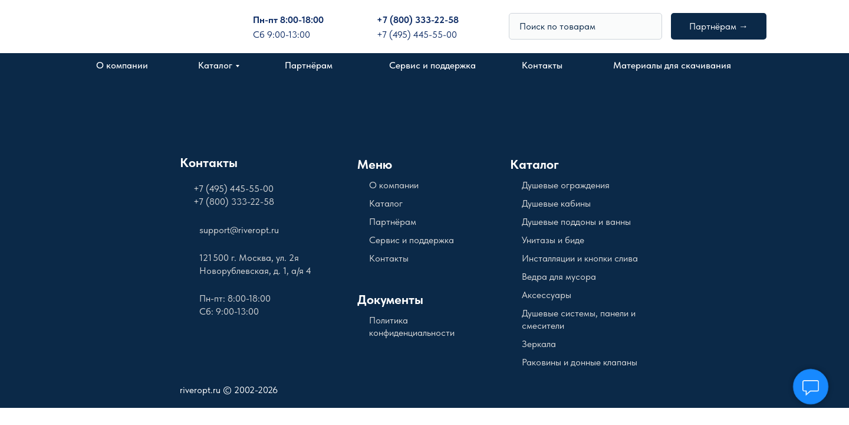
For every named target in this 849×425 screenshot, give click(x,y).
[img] (648, 26)
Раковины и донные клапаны (579, 362)
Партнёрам (309, 65)
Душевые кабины (556, 203)
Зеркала (539, 343)
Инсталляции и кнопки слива (580, 258)
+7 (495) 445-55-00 (417, 34)
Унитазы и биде (553, 240)
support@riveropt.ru (239, 230)
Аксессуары (546, 294)
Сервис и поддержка (432, 65)
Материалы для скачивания (672, 65)
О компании (122, 65)
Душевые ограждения (566, 185)
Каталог (215, 65)
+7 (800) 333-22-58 (418, 19)
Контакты (542, 65)
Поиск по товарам (557, 26)
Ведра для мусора (559, 276)
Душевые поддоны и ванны (576, 221)
